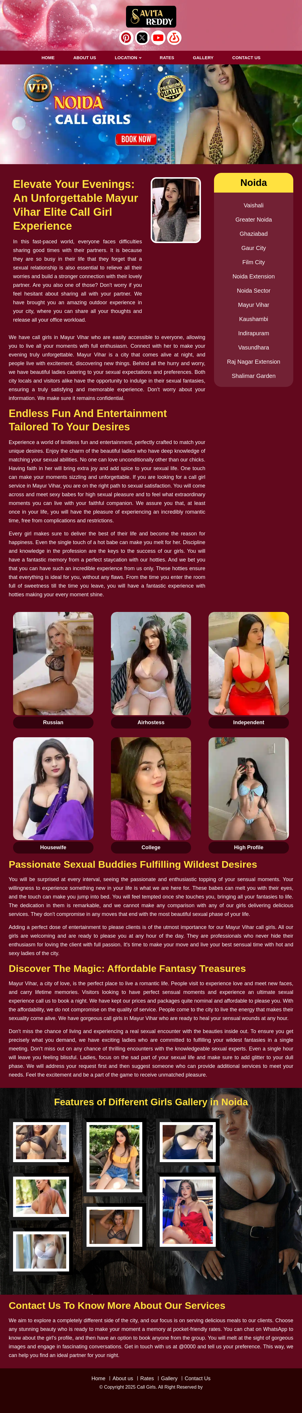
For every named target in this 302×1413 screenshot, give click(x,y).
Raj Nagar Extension (253, 361)
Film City (253, 262)
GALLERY (203, 57)
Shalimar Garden (254, 376)
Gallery (169, 1378)
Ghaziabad (254, 234)
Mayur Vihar (253, 305)
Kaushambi (253, 319)
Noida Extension (254, 276)
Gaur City (253, 248)
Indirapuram (253, 333)
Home (48, 57)
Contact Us (198, 1378)
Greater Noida (254, 219)
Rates (147, 1378)
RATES (167, 57)
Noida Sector (254, 290)
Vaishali (254, 205)
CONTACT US (246, 57)
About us (84, 57)
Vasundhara (253, 347)
